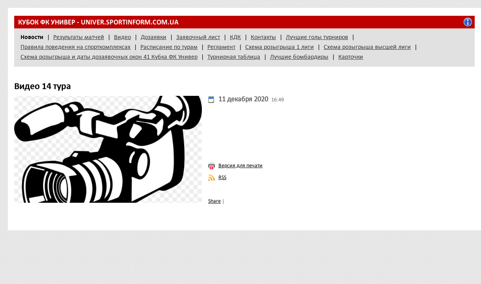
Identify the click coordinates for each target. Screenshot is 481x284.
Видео (122, 37)
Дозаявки (153, 37)
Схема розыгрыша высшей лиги (367, 46)
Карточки (350, 56)
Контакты (263, 37)
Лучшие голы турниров (317, 37)
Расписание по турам (169, 46)
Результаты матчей (78, 37)
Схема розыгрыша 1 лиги (279, 46)
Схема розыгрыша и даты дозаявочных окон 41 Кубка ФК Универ (109, 56)
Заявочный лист (198, 37)
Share (214, 201)
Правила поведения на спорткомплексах (76, 46)
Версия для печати (240, 165)
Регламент (221, 46)
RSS (222, 177)
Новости (32, 37)
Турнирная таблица (233, 56)
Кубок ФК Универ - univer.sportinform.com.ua (98, 22)
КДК (235, 37)
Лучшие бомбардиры (299, 56)
